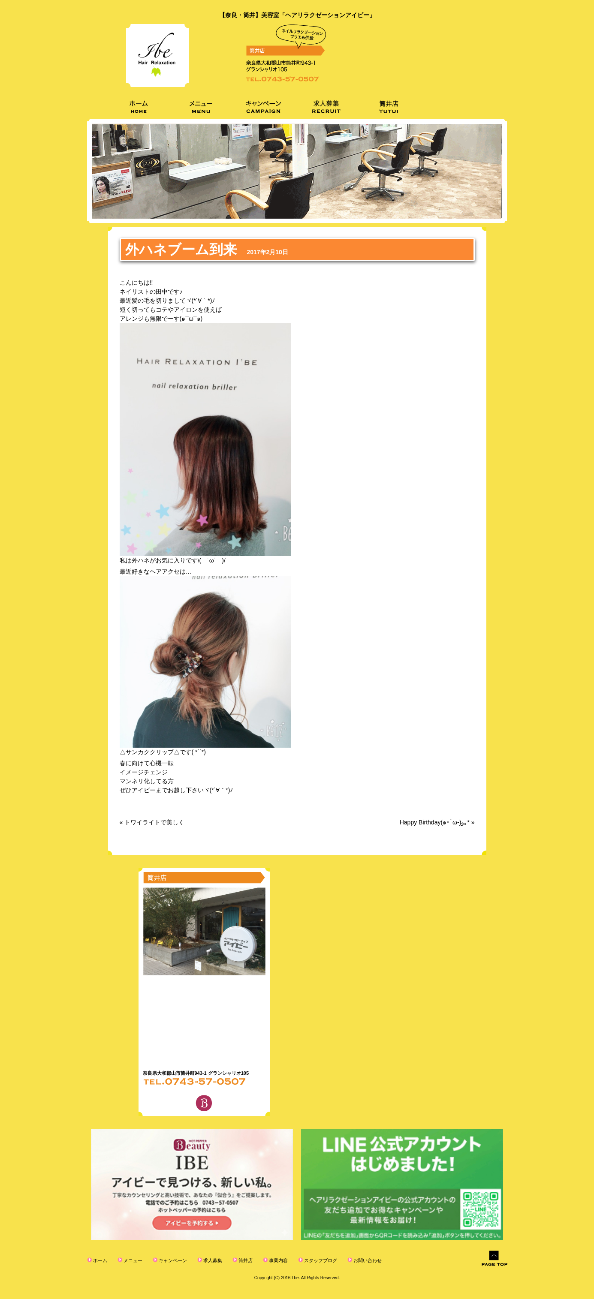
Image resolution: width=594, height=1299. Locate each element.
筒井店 (245, 1260)
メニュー (132, 1260)
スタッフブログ (320, 1260)
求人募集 (212, 1260)
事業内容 (278, 1260)
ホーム (99, 1260)
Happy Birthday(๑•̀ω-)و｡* (435, 822)
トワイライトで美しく (154, 822)
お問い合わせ (367, 1260)
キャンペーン (172, 1260)
